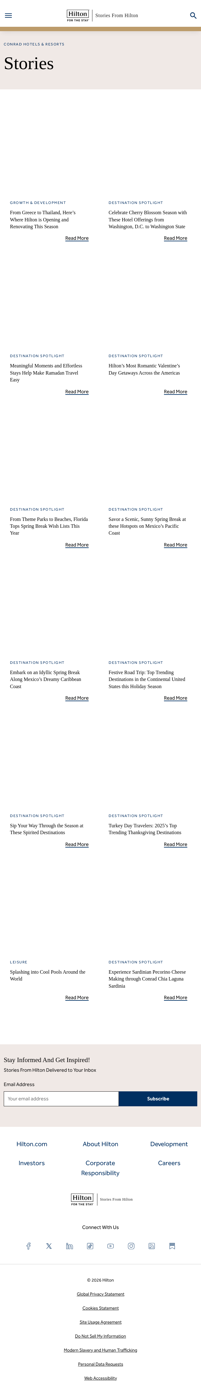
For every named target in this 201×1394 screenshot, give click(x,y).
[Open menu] (8, 15)
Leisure (19, 962)
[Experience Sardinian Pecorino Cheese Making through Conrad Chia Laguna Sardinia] (148, 906)
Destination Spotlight (136, 203)
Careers (169, 1163)
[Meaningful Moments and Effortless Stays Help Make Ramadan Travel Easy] (49, 300)
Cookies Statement (100, 1308)
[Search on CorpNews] (193, 16)
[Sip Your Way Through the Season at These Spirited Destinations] (49, 760)
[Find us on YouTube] (111, 1246)
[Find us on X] (49, 1246)
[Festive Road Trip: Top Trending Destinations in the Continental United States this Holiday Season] (148, 607)
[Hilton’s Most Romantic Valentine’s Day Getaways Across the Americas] (148, 300)
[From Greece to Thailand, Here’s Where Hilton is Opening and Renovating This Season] (49, 147)
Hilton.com (31, 1144)
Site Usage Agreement (101, 1322)
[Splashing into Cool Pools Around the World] (49, 906)
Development (169, 1144)
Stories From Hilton (101, 15)
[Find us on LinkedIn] (70, 1246)
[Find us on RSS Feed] (152, 1246)
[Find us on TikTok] (90, 1246)
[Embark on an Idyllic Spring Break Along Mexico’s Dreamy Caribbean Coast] (49, 607)
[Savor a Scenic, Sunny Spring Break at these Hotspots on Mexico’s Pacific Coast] (148, 454)
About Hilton (100, 1144)
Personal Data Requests (100, 1364)
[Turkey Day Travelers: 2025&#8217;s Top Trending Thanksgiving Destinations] (148, 760)
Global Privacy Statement (100, 1294)
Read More (77, 238)
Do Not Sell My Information (100, 1336)
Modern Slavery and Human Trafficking (100, 1350)
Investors (32, 1163)
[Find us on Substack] (172, 1246)
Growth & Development (38, 203)
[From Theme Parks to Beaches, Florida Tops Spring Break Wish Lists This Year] (49, 454)
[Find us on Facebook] (29, 1246)
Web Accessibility (100, 1378)
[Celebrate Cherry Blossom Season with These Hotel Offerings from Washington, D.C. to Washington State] (148, 147)
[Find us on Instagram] (131, 1246)
